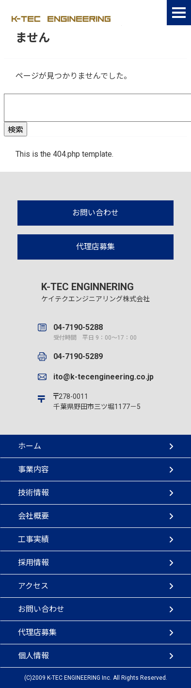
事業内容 (95, 469)
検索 (15, 129)
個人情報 (95, 655)
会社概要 (95, 516)
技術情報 (95, 492)
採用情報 (95, 562)
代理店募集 (95, 246)
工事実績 (95, 539)
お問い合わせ (95, 212)
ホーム (95, 446)
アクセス (95, 585)
